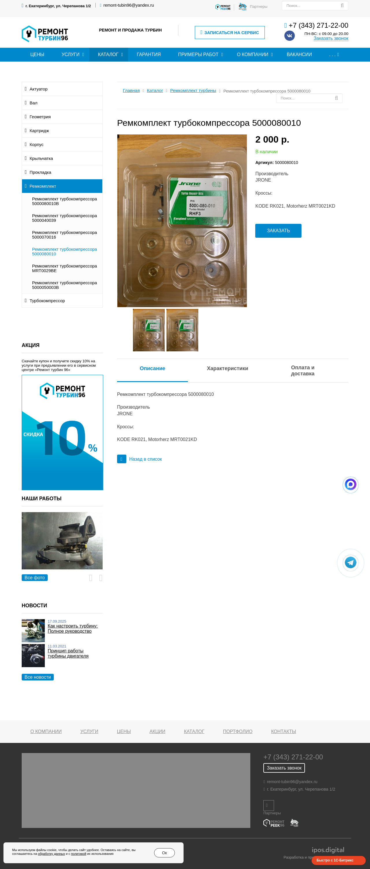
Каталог (108, 54)
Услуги (70, 54)
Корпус (37, 144)
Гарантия (149, 54)
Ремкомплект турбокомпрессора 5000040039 (64, 218)
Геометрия (40, 117)
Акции (157, 731)
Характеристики (227, 368)
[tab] (152, 368)
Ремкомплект (43, 186)
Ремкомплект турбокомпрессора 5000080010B (64, 201)
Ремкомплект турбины (193, 90)
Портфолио (238, 731)
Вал (34, 103)
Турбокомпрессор (47, 300)
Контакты (283, 731)
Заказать (278, 230)
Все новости (38, 677)
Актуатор (39, 89)
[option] (62, 547)
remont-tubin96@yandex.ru (128, 5)
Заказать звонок (331, 38)
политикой (78, 853)
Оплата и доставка (302, 371)
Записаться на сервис (229, 32)
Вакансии (299, 54)
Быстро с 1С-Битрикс (335, 860)
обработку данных (51, 853)
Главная (131, 90)
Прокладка (40, 172)
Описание (152, 368)
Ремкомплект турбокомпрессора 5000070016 (64, 234)
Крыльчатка (41, 158)
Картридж (39, 130)
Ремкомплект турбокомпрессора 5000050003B (64, 285)
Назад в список (139, 459)
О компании (253, 54)
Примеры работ (198, 54)
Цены (37, 54)
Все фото (35, 577)
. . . (332, 54)
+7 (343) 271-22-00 (318, 25)
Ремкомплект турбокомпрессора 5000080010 (64, 251)
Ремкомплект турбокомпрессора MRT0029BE (64, 268)
